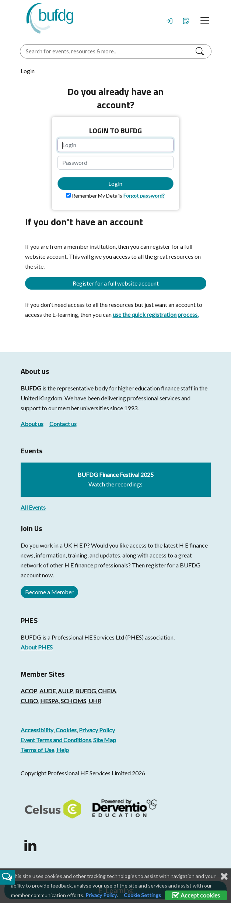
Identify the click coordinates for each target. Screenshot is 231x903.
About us (32, 423)
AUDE (47, 690)
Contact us (63, 423)
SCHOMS (73, 700)
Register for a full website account (116, 283)
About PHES (37, 647)
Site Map (104, 739)
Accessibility (37, 729)
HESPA (49, 700)
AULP (65, 690)
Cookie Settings (142, 895)
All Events (33, 507)
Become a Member (49, 591)
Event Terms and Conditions (56, 739)
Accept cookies (196, 895)
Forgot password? (144, 195)
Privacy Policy (97, 729)
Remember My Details (97, 195)
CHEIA (107, 690)
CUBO (29, 700)
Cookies (66, 729)
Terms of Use (37, 749)
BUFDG (31, 388)
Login (115, 183)
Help (62, 749)
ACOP (29, 690)
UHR (94, 700)
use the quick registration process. (156, 314)
